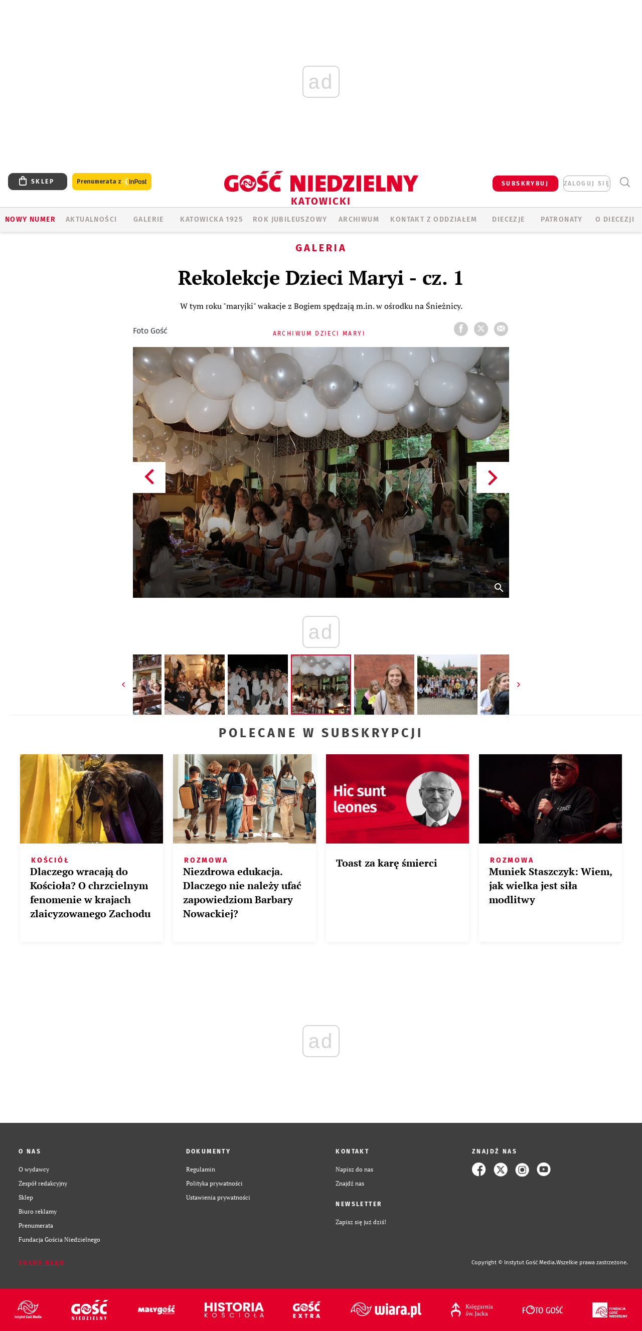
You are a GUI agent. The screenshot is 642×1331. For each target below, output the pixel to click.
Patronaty (562, 219)
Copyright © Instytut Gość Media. (513, 1262)
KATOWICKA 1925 (211, 219)
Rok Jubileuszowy (290, 219)
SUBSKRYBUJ (525, 183)
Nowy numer (30, 219)
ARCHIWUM (359, 219)
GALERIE (148, 219)
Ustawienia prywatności (218, 1197)
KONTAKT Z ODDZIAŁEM (433, 219)
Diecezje (508, 219)
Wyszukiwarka (624, 182)
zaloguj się (587, 183)
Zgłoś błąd (42, 1262)
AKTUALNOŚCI (91, 219)
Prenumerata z (112, 182)
